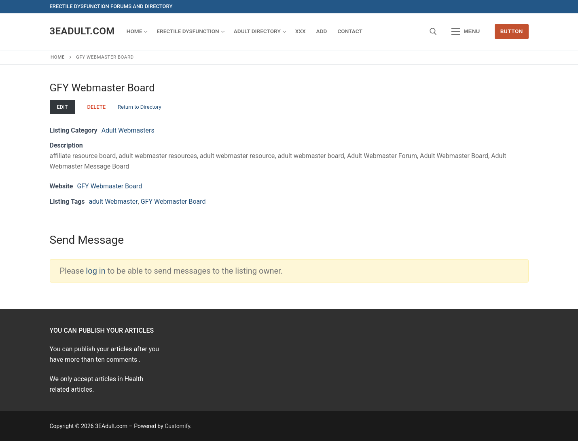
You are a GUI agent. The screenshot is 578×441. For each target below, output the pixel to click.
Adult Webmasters (128, 130)
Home (58, 57)
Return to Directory (139, 107)
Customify (177, 426)
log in (95, 271)
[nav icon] (466, 31)
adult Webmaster (113, 201)
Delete (96, 107)
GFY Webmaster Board (109, 186)
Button (511, 31)
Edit (62, 107)
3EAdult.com (82, 31)
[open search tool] (433, 31)
